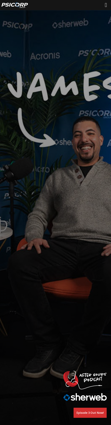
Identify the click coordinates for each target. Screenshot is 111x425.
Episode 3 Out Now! (90, 413)
